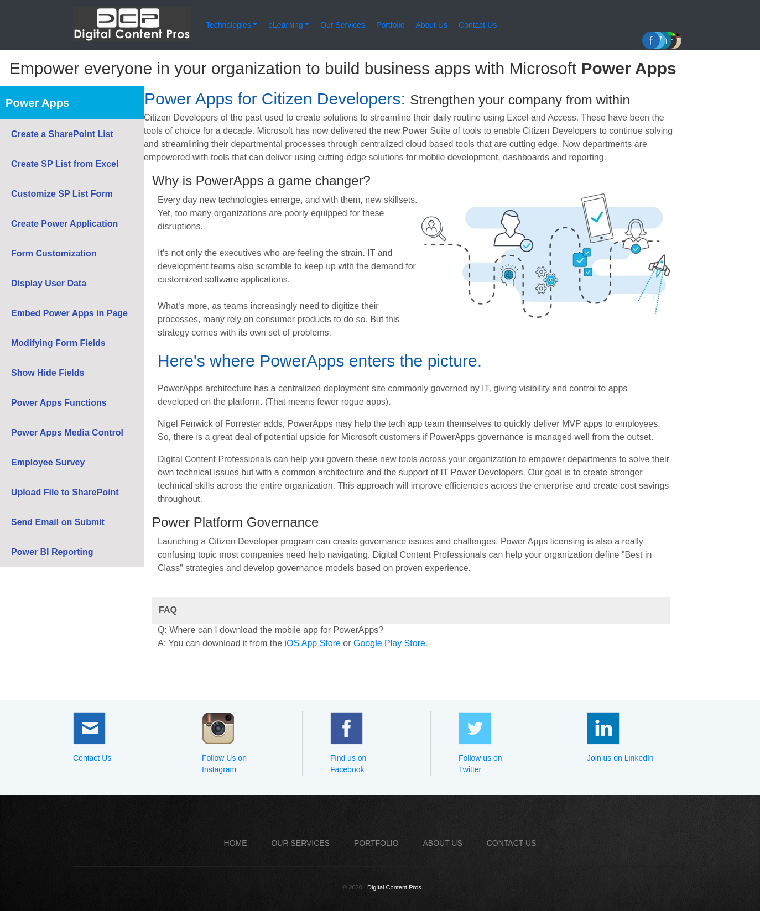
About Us (431, 24)
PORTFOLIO (376, 843)
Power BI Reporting (52, 552)
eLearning (285, 24)
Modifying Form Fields (58, 343)
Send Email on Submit (58, 522)
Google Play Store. (390, 643)
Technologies (228, 24)
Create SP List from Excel (64, 164)
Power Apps (37, 103)
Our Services (342, 24)
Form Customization (54, 253)
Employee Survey (48, 462)
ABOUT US (442, 843)
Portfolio (390, 24)
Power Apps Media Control (67, 432)
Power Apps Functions (59, 402)
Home (235, 843)
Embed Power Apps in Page (69, 313)
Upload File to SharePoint (65, 492)
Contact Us (478, 24)
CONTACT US (512, 843)
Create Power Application (64, 223)
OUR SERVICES (300, 843)
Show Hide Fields (47, 373)
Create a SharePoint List (62, 134)
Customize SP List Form (62, 193)
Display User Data (48, 283)
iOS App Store (312, 643)
